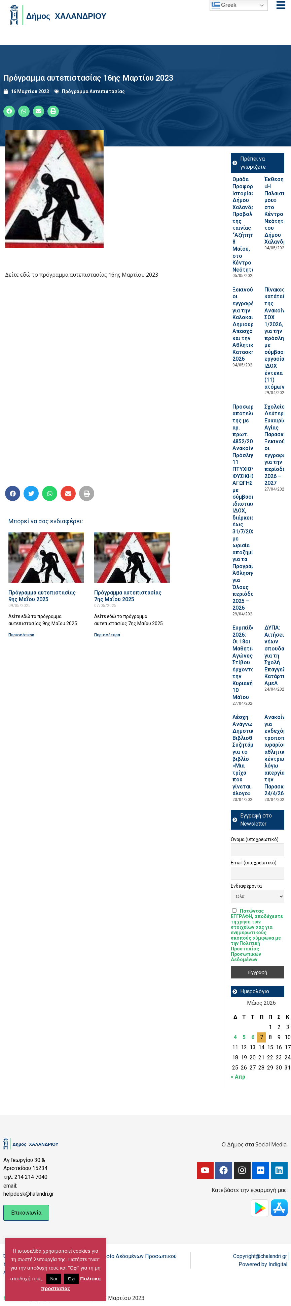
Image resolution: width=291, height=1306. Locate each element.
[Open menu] (281, 5)
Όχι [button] (71, 1278)
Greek (224, 5)
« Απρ (238, 1077)
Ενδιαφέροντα (246, 886)
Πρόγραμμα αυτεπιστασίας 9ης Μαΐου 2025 (42, 596)
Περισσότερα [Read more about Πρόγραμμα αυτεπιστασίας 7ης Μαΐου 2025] (107, 635)
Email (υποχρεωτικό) (254, 862)
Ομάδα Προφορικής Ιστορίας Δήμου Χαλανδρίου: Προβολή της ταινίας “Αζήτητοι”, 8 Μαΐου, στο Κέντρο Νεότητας (248, 224)
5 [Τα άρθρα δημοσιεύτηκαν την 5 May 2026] (244, 1037)
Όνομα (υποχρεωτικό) (255, 839)
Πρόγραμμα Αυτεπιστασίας (93, 91)
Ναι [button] (53, 1278)
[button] (9, 111)
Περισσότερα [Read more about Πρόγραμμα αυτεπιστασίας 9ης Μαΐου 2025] (21, 635)
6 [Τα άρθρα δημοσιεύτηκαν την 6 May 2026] (252, 1037)
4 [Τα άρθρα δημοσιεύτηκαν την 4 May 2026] (235, 1037)
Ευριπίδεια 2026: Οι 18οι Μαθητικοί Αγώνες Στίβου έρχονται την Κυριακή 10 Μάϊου (246, 662)
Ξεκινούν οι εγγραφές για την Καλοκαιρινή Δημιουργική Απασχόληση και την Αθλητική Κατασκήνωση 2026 (250, 324)
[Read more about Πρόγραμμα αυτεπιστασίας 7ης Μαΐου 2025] (132, 557)
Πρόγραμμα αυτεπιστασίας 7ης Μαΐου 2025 (127, 596)
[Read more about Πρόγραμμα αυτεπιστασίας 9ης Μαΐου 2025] (46, 557)
